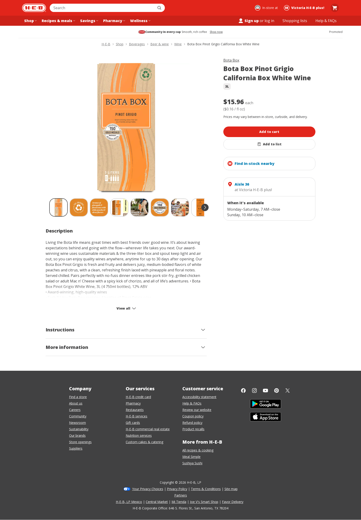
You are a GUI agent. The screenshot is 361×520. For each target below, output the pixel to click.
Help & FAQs (191, 403)
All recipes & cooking (197, 450)
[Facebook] (243, 390)
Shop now (216, 32)
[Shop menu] (30, 21)
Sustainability (78, 429)
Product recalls (193, 429)
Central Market (157, 502)
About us (75, 403)
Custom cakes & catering (144, 442)
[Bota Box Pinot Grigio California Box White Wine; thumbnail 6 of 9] (160, 207)
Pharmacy (133, 403)
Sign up (248, 20)
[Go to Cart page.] (335, 8)
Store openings (80, 442)
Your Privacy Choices (147, 489)
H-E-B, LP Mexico (129, 502)
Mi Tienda (179, 502)
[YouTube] (265, 390)
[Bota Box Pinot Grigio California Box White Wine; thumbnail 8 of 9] (200, 207)
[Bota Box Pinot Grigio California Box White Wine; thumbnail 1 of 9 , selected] (58, 207)
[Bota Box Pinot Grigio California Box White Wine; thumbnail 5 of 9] (139, 207)
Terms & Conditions (206, 489)
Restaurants (135, 410)
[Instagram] (254, 390)
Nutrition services (139, 435)
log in (269, 20)
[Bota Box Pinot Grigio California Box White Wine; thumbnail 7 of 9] (180, 207)
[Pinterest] (276, 390)
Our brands (77, 435)
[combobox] (102, 8)
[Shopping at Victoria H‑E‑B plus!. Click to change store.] (304, 8)
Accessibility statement (199, 397)
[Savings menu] (88, 21)
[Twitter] (287, 390)
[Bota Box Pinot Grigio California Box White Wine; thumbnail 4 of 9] (119, 207)
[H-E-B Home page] (34, 8)
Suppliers (75, 448)
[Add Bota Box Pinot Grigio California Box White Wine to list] (269, 144)
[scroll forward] (205, 207)
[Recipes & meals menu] (58, 21)
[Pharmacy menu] (113, 21)
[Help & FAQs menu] (326, 21)
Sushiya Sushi (192, 463)
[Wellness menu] (139, 21)
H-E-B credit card (138, 397)
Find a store (78, 397)
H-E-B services (136, 416)
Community (77, 416)
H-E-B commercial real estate (148, 429)
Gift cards (133, 422)
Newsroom (77, 422)
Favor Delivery (232, 502)
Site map (231, 489)
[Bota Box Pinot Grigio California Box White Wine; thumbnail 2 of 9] (79, 207)
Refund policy (192, 422)
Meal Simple (191, 456)
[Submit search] (160, 8)
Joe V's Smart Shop (204, 502)
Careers (75, 410)
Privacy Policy (177, 489)
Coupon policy (193, 416)
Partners (180, 495)
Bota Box (231, 60)
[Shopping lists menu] (294, 21)
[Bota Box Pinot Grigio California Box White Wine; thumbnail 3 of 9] (99, 207)
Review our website (196, 410)
